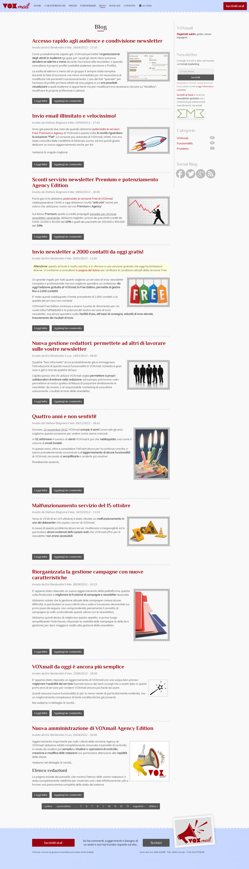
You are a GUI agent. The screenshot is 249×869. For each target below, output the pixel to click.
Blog (102, 5)
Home (37, 5)
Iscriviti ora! (235, 6)
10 (109, 806)
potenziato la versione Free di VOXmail (88, 198)
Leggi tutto (41, 100)
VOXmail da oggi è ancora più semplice (78, 667)
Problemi (182, 148)
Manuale (115, 5)
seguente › (139, 806)
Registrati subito (186, 34)
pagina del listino (89, 270)
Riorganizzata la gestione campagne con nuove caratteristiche (87, 574)
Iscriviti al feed (185, 94)
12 (121, 806)
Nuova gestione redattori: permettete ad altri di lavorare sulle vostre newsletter (99, 346)
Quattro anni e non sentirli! (64, 416)
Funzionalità (185, 143)
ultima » (153, 806)
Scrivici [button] (156, 843)
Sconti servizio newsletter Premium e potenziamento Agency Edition (95, 182)
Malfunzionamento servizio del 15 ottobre (81, 505)
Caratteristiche (55, 5)
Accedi (145, 5)
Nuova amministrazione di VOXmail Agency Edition (92, 728)
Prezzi (73, 5)
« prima (48, 806)
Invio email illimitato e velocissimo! (74, 116)
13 (128, 806)
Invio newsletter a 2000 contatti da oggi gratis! (87, 252)
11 (115, 806)
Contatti (129, 5)
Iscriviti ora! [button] (53, 843)
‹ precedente (63, 806)
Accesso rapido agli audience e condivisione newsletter (97, 41)
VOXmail (182, 138)
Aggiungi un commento (68, 100)
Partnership (88, 5)
